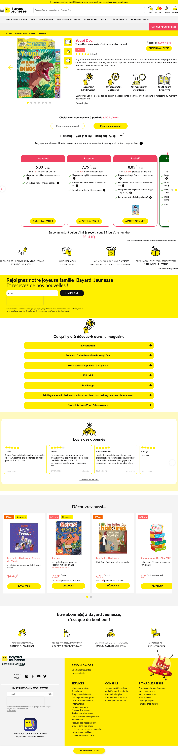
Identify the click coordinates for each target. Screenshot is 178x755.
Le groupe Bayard (146, 698)
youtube (38, 673)
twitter (44, 673)
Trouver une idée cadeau (116, 685)
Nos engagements (146, 688)
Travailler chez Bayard (148, 701)
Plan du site (155, 749)
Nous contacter (78, 670)
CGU (26, 749)
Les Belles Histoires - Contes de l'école (23, 557)
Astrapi (56, 555)
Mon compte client (80, 685)
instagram (26, 673)
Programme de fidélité (81, 691)
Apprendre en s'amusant (116, 694)
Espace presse (145, 694)
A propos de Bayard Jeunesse (152, 685)
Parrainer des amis (80, 704)
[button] (166, 9)
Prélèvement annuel (110, 126)
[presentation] (24, 297)
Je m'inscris (71, 290)
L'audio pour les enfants (115, 698)
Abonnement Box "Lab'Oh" (156, 555)
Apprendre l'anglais (113, 691)
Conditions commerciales (129, 749)
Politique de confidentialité (104, 749)
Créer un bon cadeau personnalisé (87, 726)
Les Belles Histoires (107, 555)
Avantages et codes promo (83, 694)
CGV (19, 749)
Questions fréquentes (81, 667)
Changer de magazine (81, 707)
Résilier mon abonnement (83, 710)
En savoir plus (81, 103)
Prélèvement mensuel (67, 126)
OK (49, 691)
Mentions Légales (37, 749)
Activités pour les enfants (116, 688)
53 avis (93, 54)
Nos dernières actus (147, 691)
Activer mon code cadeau (83, 732)
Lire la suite (65, 308)
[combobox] (89, 10)
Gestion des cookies (81, 749)
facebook (32, 673)
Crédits (145, 749)
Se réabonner (77, 688)
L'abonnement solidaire (82, 729)
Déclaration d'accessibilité (58, 749)
